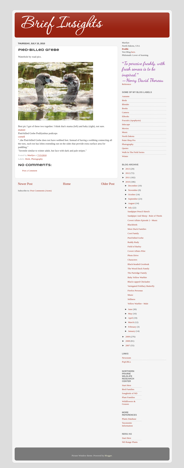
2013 (127, 169)
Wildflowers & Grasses (129, 402)
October (132, 194)
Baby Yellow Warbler (137, 277)
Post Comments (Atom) (41, 190)
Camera (125, 112)
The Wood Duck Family (138, 268)
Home (67, 184)
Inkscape (126, 124)
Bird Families (128, 389)
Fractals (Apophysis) (131, 120)
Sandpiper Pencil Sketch (139, 211)
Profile (125, 49)
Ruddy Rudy (133, 242)
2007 (127, 345)
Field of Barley (134, 246)
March (131, 322)
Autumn (125, 96)
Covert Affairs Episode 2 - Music (142, 220)
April (131, 318)
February (132, 327)
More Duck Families (137, 229)
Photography (37, 159)
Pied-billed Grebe (136, 238)
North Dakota (128, 136)
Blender (125, 104)
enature (21, 129)
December (133, 185)
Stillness (131, 299)
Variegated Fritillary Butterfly (141, 286)
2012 (127, 173)
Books (125, 108)
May (130, 313)
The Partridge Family (137, 273)
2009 (127, 336)
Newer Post (25, 184)
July (130, 207)
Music (125, 132)
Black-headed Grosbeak (138, 264)
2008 (127, 341)
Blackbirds (132, 224)
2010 (127, 182)
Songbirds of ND (129, 393)
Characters (132, 259)
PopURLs (126, 362)
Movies (125, 128)
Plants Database (129, 419)
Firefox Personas (135, 290)
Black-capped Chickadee (139, 281)
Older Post (107, 184)
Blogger (108, 455)
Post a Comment (29, 170)
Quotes (125, 148)
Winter (125, 156)
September (133, 199)
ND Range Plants (130, 442)
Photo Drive (133, 255)
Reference (126, 84)
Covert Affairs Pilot (136, 251)
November (133, 190)
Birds (27, 159)
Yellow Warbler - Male (138, 303)
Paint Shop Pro (129, 140)
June (130, 309)
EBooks (125, 116)
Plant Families (128, 397)
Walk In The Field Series (133, 152)
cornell (21, 136)
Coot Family (133, 233)
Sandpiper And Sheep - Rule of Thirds (145, 216)
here (133, 52)
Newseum (126, 358)
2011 (127, 177)
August (131, 203)
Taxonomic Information (127, 424)
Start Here (126, 385)
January (132, 331)
